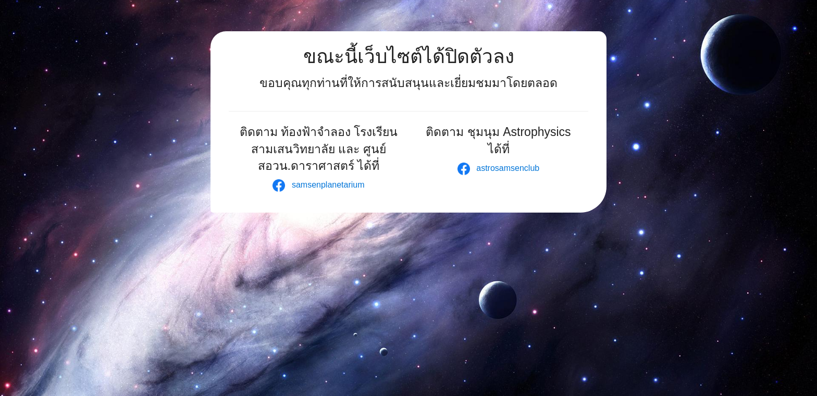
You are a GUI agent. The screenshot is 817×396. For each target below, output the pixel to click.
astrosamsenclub (498, 168)
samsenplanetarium (318, 184)
